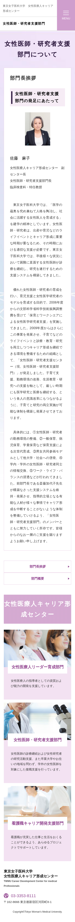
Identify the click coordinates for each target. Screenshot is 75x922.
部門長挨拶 (38, 566)
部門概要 (37, 578)
